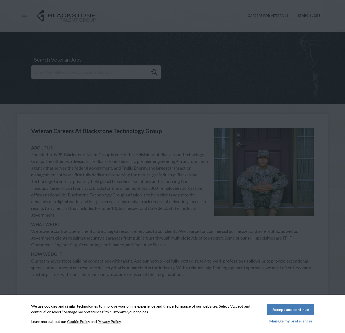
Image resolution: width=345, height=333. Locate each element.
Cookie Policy (78, 321)
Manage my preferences (291, 321)
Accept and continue (290, 309)
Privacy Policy (109, 321)
